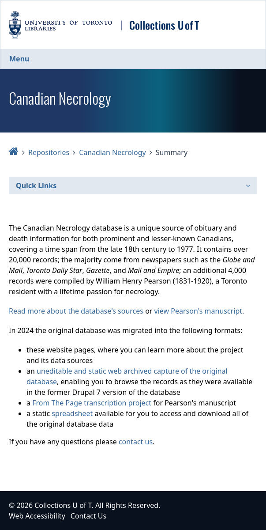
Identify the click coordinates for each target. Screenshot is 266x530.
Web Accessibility (37, 516)
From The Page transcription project (91, 403)
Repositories (48, 152)
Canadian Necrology (112, 152)
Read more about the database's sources (76, 311)
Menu (19, 59)
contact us (136, 442)
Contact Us (88, 516)
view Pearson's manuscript (198, 311)
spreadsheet (72, 413)
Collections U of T (62, 505)
